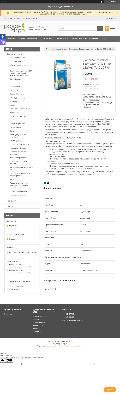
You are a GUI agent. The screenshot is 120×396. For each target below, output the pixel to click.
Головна (11, 39)
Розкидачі (14, 101)
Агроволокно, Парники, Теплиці (19, 163)
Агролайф (37, 331)
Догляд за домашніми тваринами (18, 136)
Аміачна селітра (39, 316)
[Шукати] (100, 28)
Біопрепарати (15, 112)
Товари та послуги (28, 39)
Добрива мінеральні (17, 57)
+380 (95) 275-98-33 (69, 314)
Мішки (12, 179)
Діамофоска (38, 325)
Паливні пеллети (16, 127)
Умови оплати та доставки (85, 39)
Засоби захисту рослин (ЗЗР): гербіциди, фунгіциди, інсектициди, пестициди (21, 73)
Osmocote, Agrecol (59, 49)
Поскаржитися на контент (54, 346)
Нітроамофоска (39, 322)
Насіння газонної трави (19, 83)
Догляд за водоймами (18, 191)
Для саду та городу (17, 98)
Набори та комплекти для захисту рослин (20, 174)
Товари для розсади (18, 158)
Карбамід (36, 319)
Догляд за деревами (18, 116)
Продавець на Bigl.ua (60, 344)
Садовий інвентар (17, 94)
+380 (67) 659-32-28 (69, 317)
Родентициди (15, 120)
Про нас (48, 39)
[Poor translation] (9, 361)
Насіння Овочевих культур (20, 109)
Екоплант (36, 328)
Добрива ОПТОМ (16, 86)
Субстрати (14, 90)
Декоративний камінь (18, 148)
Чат (110, 390)
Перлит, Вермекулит (17, 124)
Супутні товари (16, 79)
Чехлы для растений (18, 195)
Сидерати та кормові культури (18, 153)
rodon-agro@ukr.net (16, 286)
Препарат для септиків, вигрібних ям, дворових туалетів (19, 185)
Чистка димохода (17, 141)
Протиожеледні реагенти (19, 144)
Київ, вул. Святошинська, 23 (72, 320)
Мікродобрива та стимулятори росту (22, 66)
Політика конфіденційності (74, 346)
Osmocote (73, 49)
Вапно (12, 131)
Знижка (12, 105)
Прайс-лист (62, 39)
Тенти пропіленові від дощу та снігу (21, 168)
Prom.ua (71, 341)
